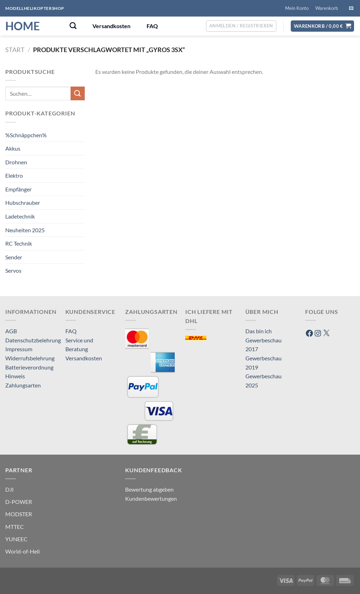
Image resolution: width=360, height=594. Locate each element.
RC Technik (18, 243)
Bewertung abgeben (149, 489)
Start (15, 49)
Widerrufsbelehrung (29, 358)
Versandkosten (111, 26)
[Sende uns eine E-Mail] (351, 8)
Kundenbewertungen (151, 498)
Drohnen (16, 162)
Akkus (12, 148)
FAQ (152, 26)
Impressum (18, 349)
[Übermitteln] (78, 93)
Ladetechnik (20, 216)
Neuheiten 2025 (25, 230)
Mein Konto (297, 8)
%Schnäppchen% (26, 135)
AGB (11, 331)
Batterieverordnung (29, 367)
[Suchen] (73, 25)
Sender (13, 257)
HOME (22, 26)
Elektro (14, 175)
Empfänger (18, 189)
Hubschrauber (22, 202)
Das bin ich (258, 331)
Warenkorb (326, 8)
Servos (13, 270)
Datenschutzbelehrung (33, 340)
